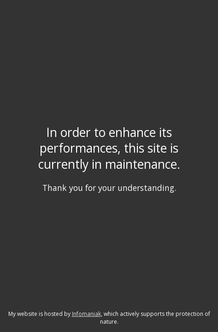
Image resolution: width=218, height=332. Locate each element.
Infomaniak (86, 314)
